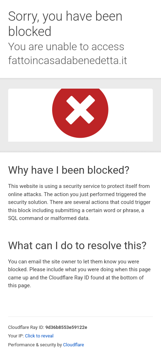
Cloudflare (73, 344)
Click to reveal (39, 335)
